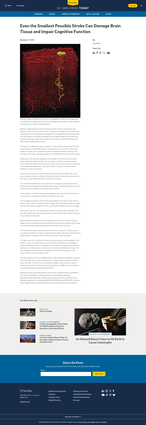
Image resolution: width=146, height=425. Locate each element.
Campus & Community (71, 14)
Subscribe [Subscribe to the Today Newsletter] (133, 5)
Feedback (104, 422)
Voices (108, 14)
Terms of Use (83, 422)
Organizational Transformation (82, 394)
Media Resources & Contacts (57, 391)
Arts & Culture (92, 14)
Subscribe (99, 374)
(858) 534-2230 (25, 402)
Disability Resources (55, 400)
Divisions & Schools (73, 416)
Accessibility (91, 422)
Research (39, 14)
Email (43, 370)
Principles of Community (80, 391)
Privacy (98, 422)
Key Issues (76, 400)
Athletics (44, 309)
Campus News (45, 335)
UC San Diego (20, 5)
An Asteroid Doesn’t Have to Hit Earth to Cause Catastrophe (100, 340)
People (52, 14)
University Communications (81, 397)
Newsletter (52, 394)
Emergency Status (54, 397)
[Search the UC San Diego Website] (141, 5)
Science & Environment (100, 334)
